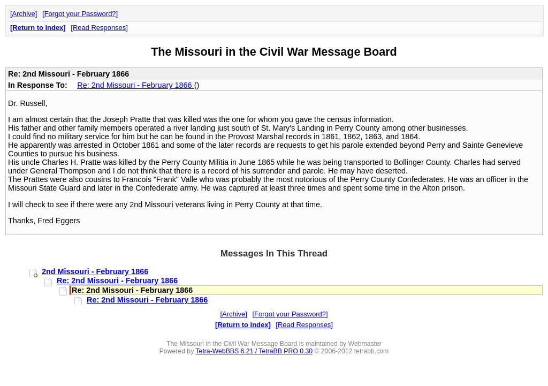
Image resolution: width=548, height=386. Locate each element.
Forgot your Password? (80, 14)
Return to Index (37, 28)
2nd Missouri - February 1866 (95, 271)
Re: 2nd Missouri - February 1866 (135, 85)
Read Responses (99, 28)
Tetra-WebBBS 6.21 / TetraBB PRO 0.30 (254, 351)
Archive (23, 14)
